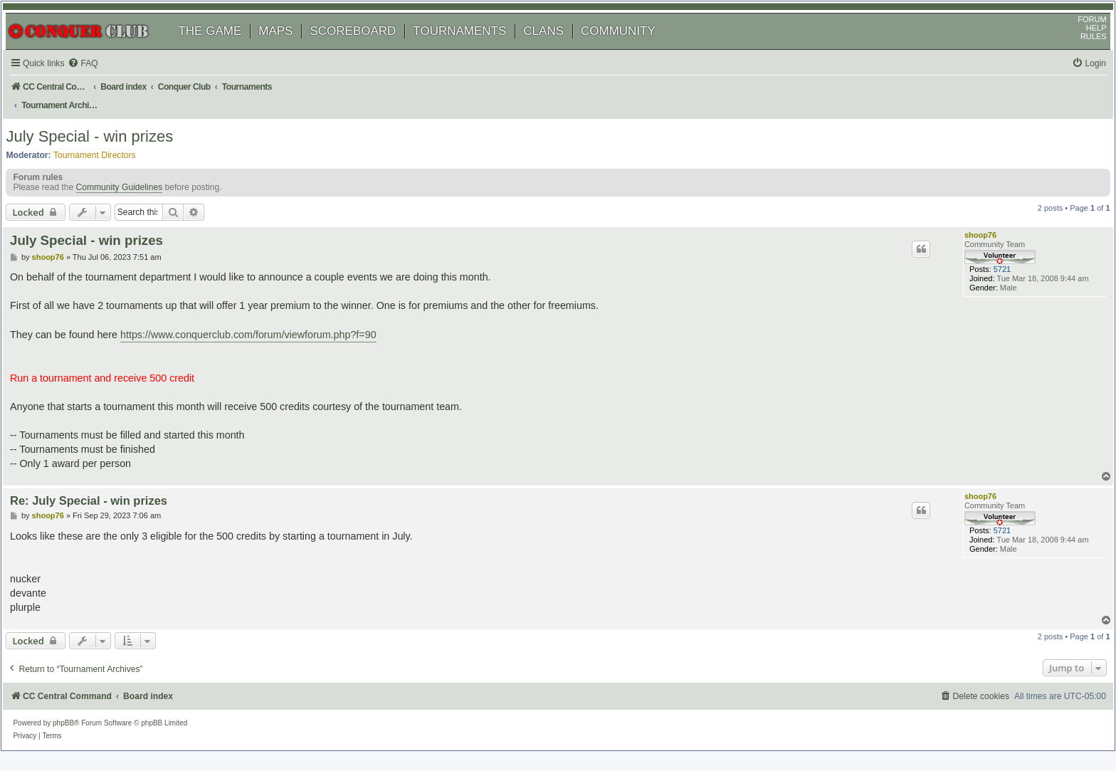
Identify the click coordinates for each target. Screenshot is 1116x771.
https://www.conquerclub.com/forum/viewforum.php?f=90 (265, 339)
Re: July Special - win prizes (105, 505)
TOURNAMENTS (473, 48)
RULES (1079, 53)
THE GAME (224, 48)
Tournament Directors (109, 157)
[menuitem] (100, 80)
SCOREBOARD (367, 48)
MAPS (290, 48)
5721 (985, 283)
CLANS (557, 48)
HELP (1082, 45)
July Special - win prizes (103, 138)
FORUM (1078, 36)
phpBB (77, 724)
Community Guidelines (133, 195)
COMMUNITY (632, 48)
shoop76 (968, 243)
